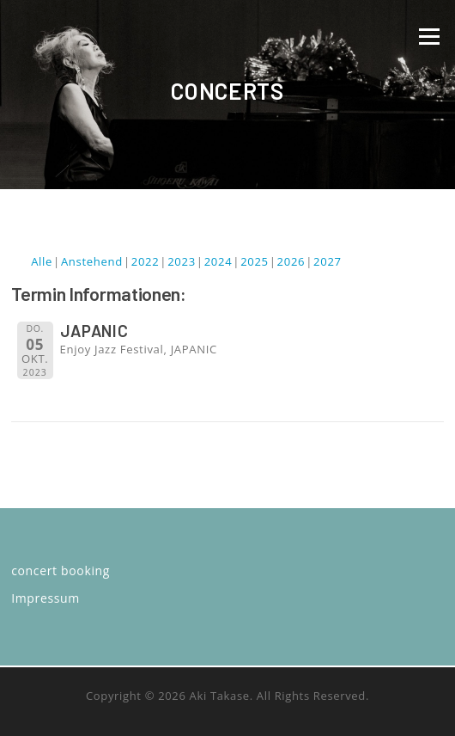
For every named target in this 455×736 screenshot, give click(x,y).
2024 (218, 261)
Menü (429, 36)
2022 (145, 261)
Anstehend (92, 261)
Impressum (45, 598)
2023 (181, 261)
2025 (254, 261)
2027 (327, 261)
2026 (291, 261)
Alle (41, 261)
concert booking (60, 570)
